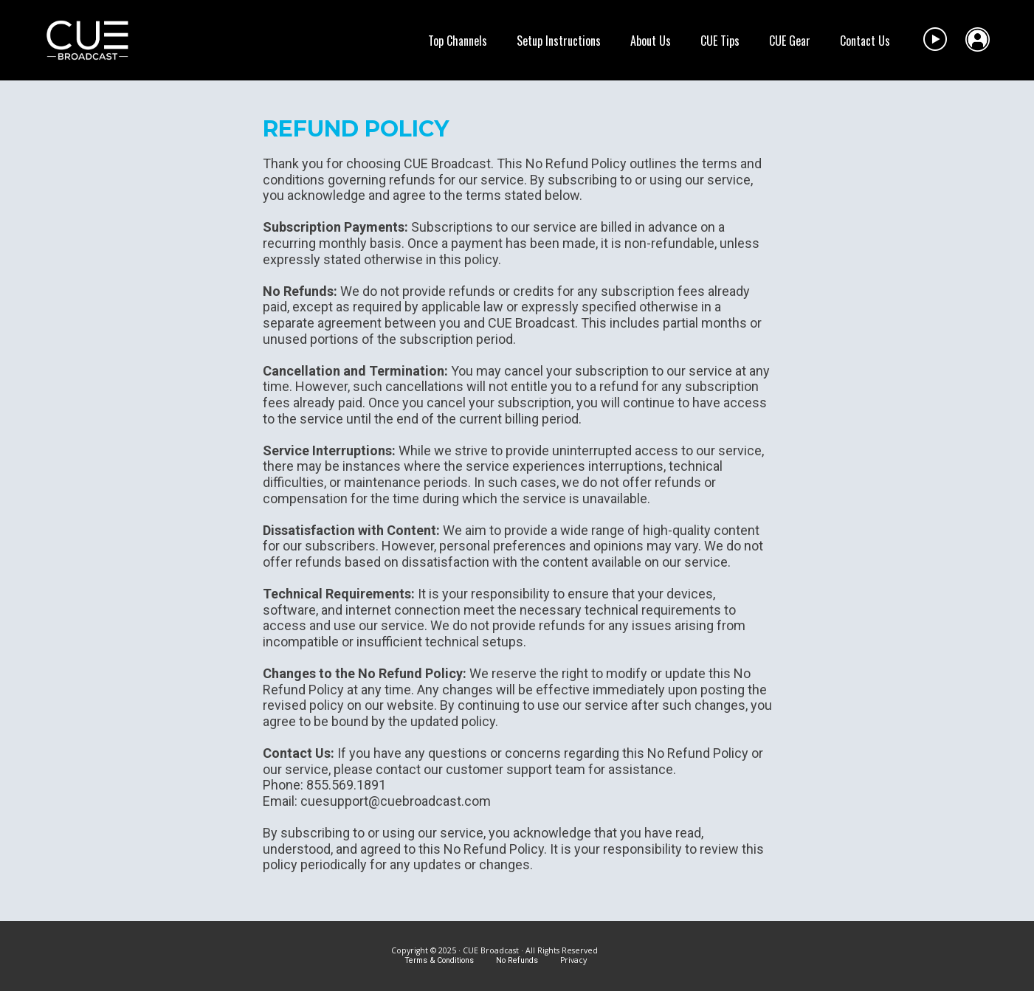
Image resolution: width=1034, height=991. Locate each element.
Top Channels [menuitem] (457, 40)
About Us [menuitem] (650, 40)
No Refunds (518, 960)
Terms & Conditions (439, 960)
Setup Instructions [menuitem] (559, 40)
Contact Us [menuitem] (865, 40)
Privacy (573, 960)
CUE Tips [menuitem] (720, 40)
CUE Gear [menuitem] (789, 40)
